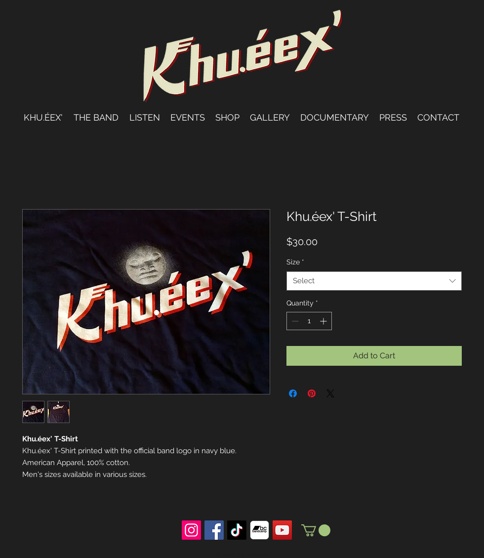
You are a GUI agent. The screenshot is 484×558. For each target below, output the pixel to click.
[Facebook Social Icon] (214, 530)
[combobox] (374, 281)
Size (295, 262)
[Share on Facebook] (293, 393)
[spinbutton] (309, 321)
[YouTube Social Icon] (282, 530)
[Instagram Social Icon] (191, 530)
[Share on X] (330, 393)
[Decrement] (294, 321)
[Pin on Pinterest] (312, 393)
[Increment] (324, 321)
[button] (315, 530)
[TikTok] (236, 530)
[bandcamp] (259, 530)
